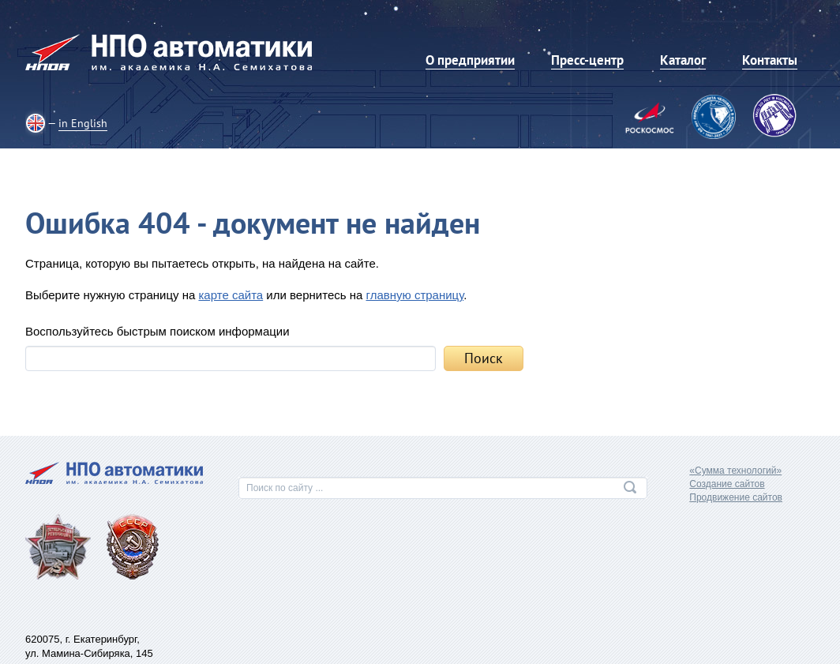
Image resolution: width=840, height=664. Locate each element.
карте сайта (230, 295)
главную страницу (415, 295)
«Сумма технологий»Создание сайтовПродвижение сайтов (735, 484)
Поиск (483, 358)
